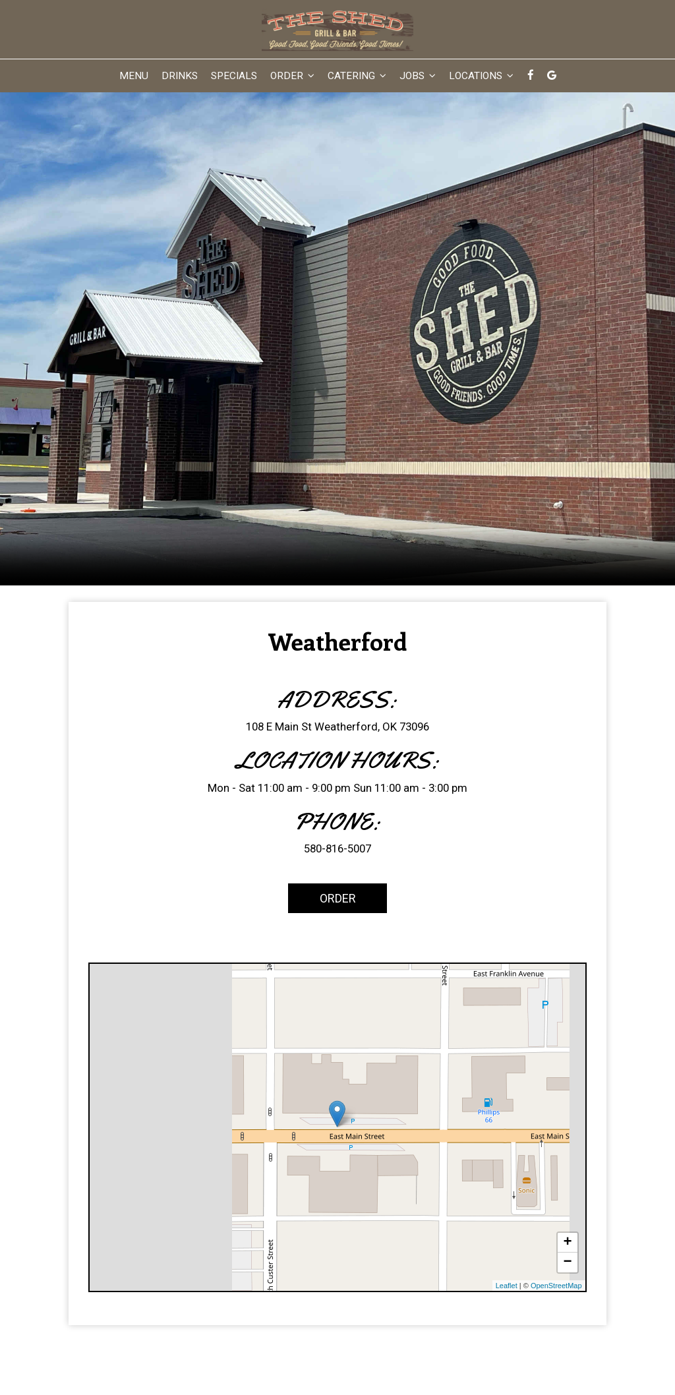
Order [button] (292, 76)
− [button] (567, 1262)
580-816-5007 (337, 848)
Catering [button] (357, 76)
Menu (133, 76)
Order (322, 897)
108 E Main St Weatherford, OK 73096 (337, 726)
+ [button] (567, 1243)
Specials (234, 76)
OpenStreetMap (556, 1286)
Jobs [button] (417, 76)
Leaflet (506, 1286)
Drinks (179, 76)
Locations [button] (481, 76)
